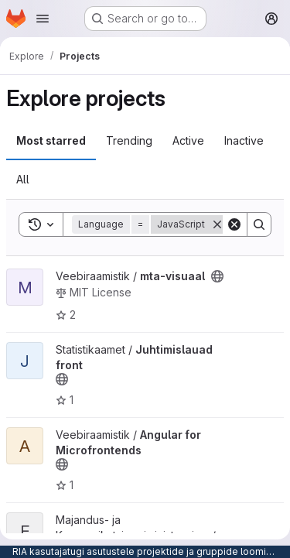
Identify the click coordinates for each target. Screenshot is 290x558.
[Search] (259, 224)
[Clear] (234, 224)
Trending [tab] (129, 140)
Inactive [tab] (244, 140)
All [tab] (22, 179)
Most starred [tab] (51, 140)
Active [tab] (188, 140)
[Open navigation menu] (42, 18)
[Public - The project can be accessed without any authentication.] (217, 276)
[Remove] (217, 224)
